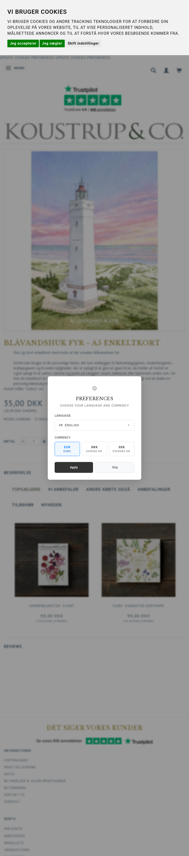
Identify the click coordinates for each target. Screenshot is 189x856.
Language (63, 415)
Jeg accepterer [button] (23, 43)
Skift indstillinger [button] (83, 43)
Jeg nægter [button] (52, 43)
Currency (63, 437)
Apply (74, 467)
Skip (115, 467)
